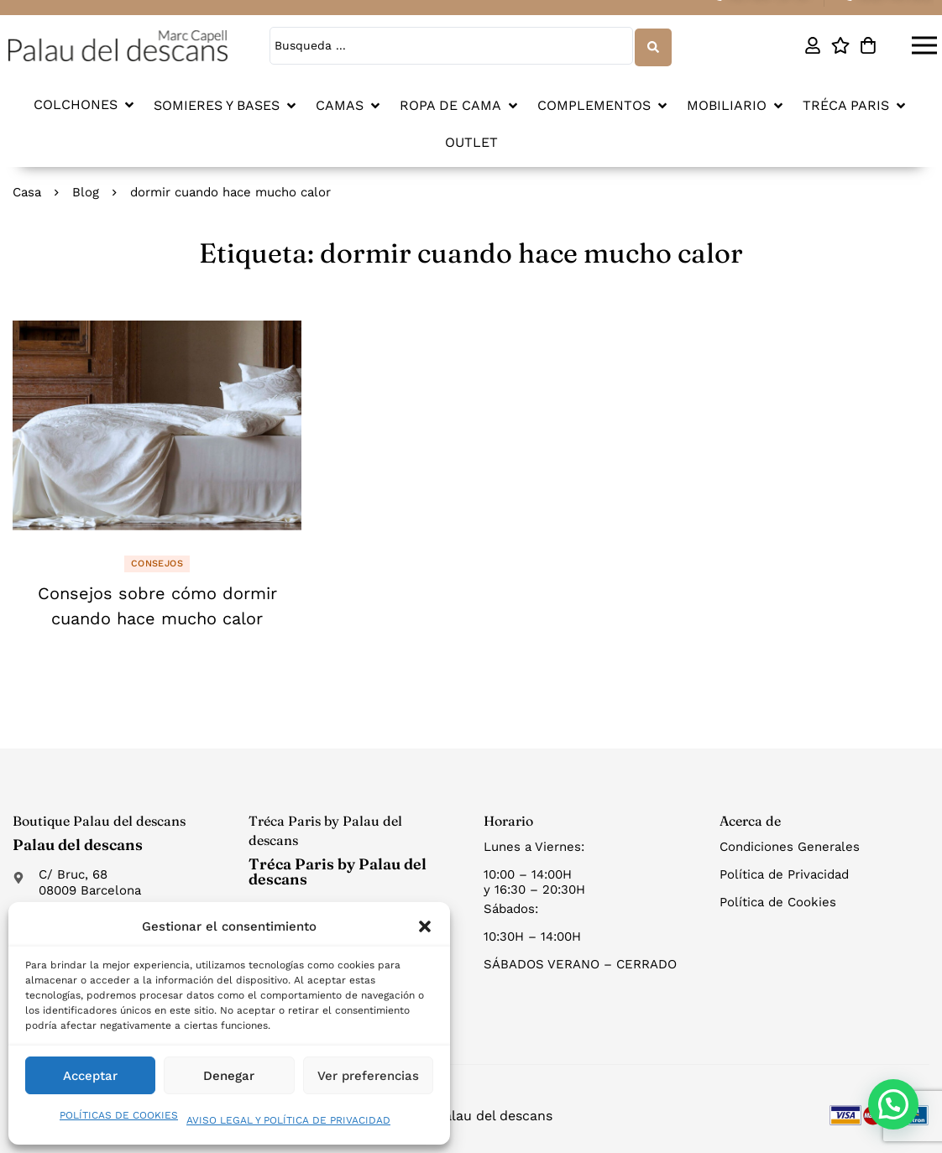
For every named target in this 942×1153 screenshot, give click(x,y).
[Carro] (868, 45)
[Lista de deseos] (841, 45)
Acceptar (90, 1075)
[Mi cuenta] (813, 45)
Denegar (228, 1075)
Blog (85, 190)
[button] (424, 926)
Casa (27, 190)
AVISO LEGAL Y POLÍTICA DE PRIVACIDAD (288, 1120)
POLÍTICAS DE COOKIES (119, 1115)
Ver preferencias (368, 1075)
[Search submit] (652, 45)
